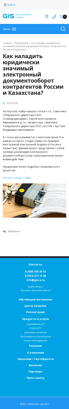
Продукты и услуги (35, 319)
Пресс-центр (35, 378)
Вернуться (11, 231)
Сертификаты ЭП (35, 324)
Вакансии (35, 365)
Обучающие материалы (35, 299)
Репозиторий (35, 312)
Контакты (35, 264)
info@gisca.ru (35, 280)
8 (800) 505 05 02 (35, 271)
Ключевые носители (35, 332)
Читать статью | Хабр (17, 177)
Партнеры (36, 371)
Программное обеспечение (35, 336)
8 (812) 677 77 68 (35, 275)
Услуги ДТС (35, 328)
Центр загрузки (35, 305)
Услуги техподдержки (35, 340)
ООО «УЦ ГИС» (41, 404)
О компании (35, 352)
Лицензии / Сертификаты (35, 359)
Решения (35, 346)
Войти (9, 4)
